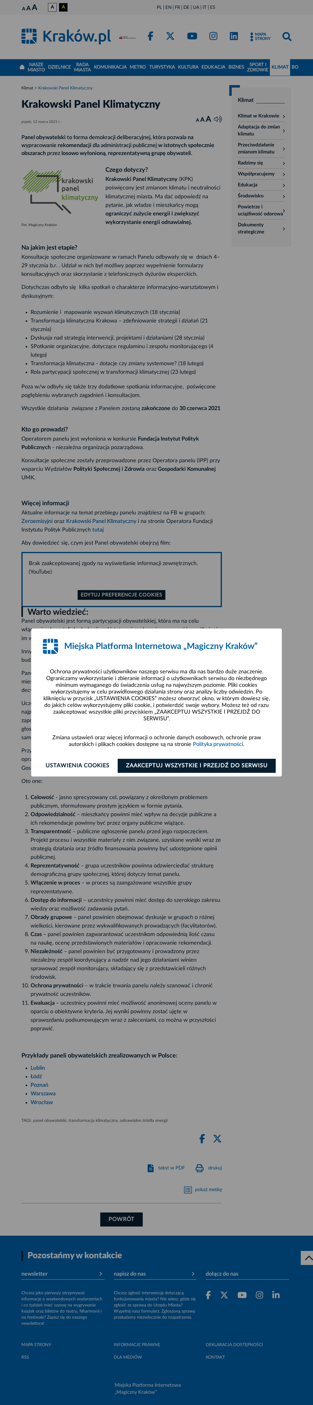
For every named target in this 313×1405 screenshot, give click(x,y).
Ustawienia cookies (77, 766)
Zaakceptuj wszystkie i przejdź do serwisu (196, 766)
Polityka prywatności (218, 744)
